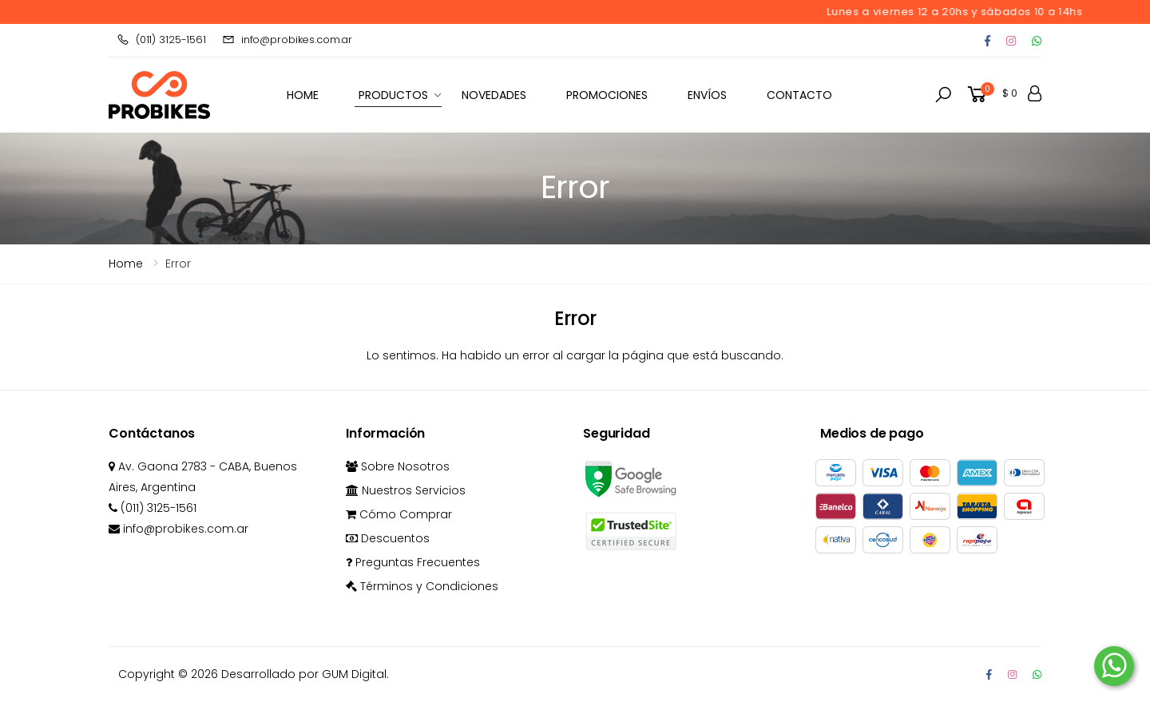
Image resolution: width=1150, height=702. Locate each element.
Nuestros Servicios (406, 490)
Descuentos (388, 538)
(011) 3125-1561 (161, 39)
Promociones (607, 95)
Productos (393, 95)
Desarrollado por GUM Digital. (305, 674)
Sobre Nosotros (398, 466)
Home (126, 264)
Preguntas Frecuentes (413, 562)
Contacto (799, 95)
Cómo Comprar (399, 514)
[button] (943, 95)
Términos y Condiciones (422, 586)
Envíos (707, 95)
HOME (303, 95)
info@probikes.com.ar (287, 39)
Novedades (494, 95)
